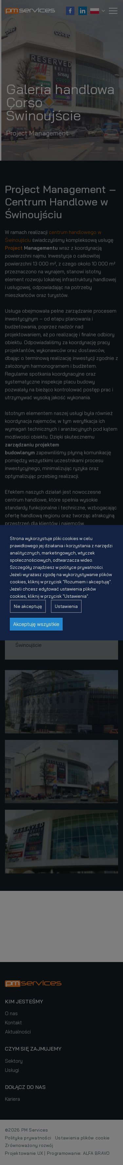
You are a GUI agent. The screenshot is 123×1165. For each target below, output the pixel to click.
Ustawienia (66, 606)
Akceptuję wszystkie (36, 624)
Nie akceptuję (28, 606)
